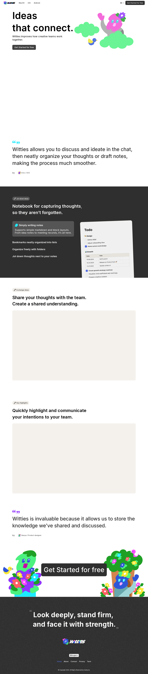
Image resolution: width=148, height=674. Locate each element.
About (66, 661)
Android (37, 3)
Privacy (82, 661)
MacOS (21, 3)
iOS (29, 3)
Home (59, 661)
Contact (74, 661)
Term (89, 661)
